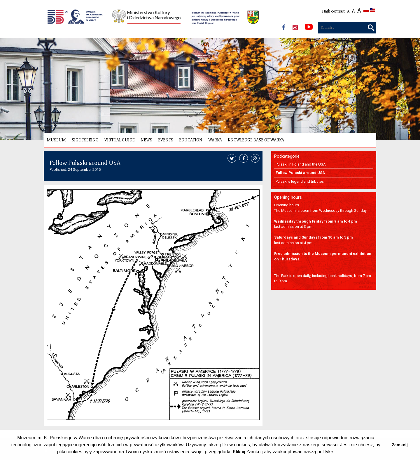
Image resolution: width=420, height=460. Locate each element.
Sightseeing (85, 140)
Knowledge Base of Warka (256, 140)
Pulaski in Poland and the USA (301, 164)
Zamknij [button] (399, 445)
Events (165, 140)
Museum (56, 140)
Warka (215, 140)
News (146, 140)
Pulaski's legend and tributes (300, 181)
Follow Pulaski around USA (300, 172)
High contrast (333, 11)
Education (190, 140)
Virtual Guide (119, 140)
